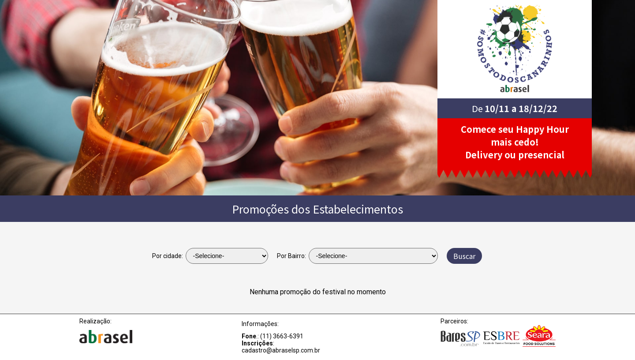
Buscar (464, 256)
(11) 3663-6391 (281, 336)
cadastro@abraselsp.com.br (281, 350)
